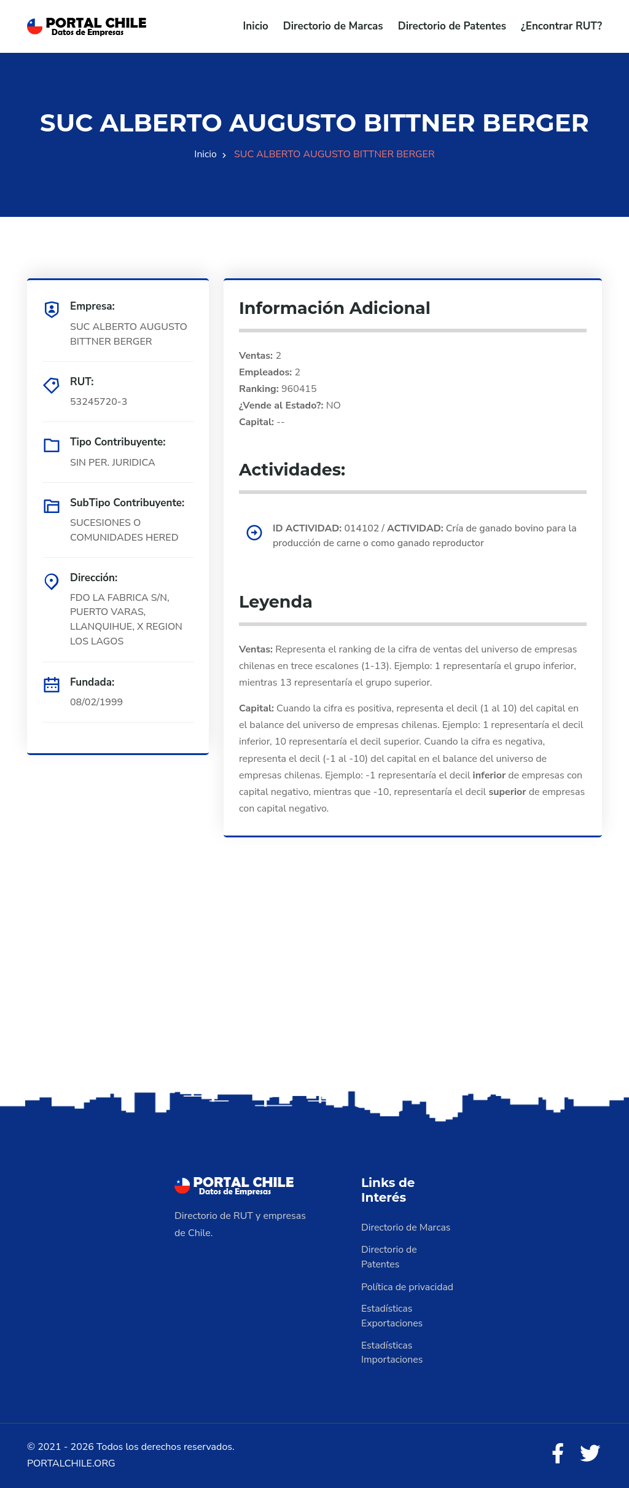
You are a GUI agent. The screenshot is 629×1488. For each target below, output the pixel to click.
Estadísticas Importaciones (392, 1353)
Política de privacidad (408, 1286)
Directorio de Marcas (333, 26)
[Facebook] (556, 1454)
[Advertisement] (314, 991)
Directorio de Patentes (452, 26)
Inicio (255, 26)
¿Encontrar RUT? (561, 26)
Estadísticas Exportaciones (392, 1316)
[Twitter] (589, 1454)
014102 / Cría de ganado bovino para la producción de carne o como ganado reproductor (421, 536)
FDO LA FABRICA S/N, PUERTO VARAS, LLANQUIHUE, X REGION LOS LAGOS (127, 620)
